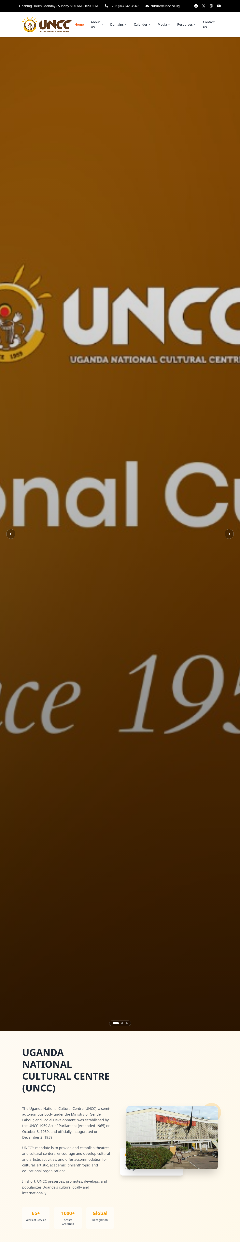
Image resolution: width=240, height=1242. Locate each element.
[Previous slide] (10, 534)
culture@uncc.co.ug (165, 6)
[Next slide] (229, 534)
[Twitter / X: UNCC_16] (203, 6)
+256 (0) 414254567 (124, 6)
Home (79, 25)
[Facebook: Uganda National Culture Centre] (196, 6)
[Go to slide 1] (116, 1023)
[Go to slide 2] (122, 1023)
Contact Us (209, 24)
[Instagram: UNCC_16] (211, 6)
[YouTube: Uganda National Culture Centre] (219, 6)
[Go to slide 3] (127, 1023)
